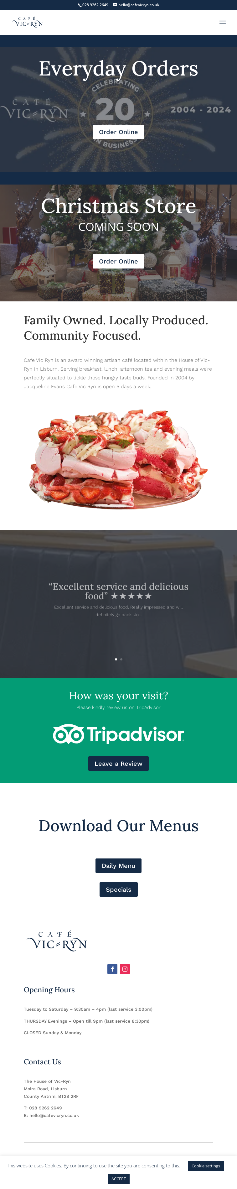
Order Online (118, 132)
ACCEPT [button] (118, 1178)
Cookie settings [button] (206, 1166)
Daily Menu (118, 865)
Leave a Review (118, 763)
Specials (118, 889)
